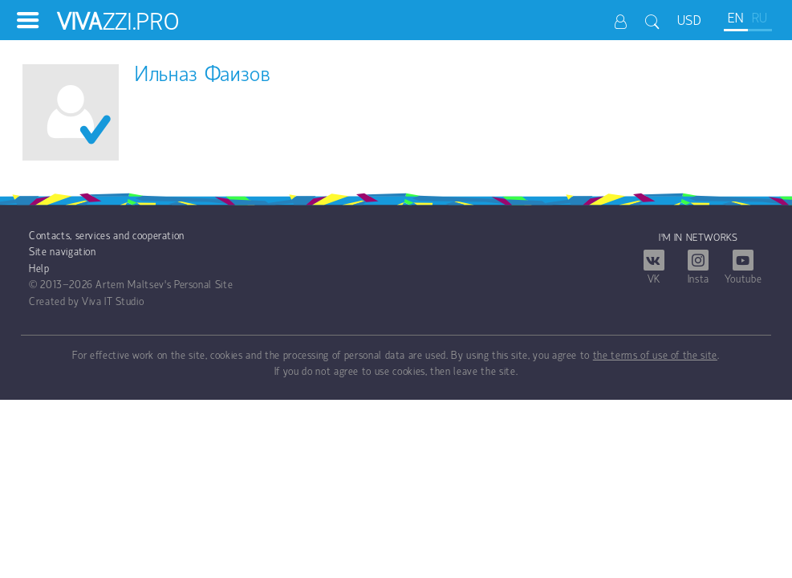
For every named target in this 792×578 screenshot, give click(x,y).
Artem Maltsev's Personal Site (164, 285)
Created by (54, 302)
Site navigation (62, 252)
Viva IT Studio (113, 302)
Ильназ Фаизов (202, 76)
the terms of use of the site (655, 356)
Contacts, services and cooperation (107, 236)
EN (735, 19)
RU (760, 19)
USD (689, 21)
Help (39, 269)
